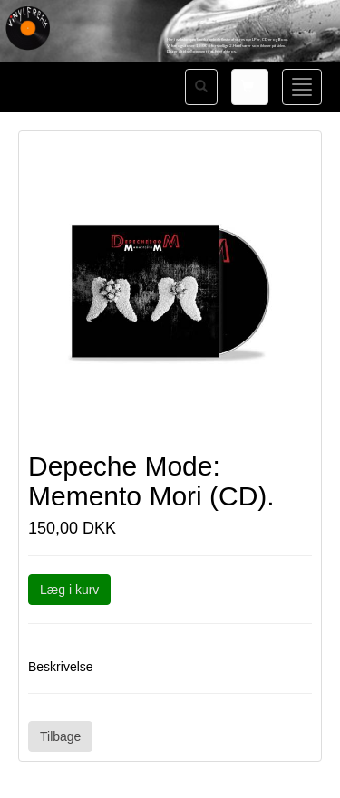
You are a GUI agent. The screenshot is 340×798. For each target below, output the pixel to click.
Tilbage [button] (60, 736)
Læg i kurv (69, 589)
